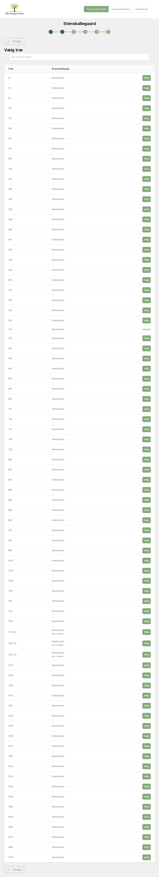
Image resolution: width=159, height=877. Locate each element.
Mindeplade (142, 9)
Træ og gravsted (96, 9)
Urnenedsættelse (120, 9)
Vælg (146, 78)
